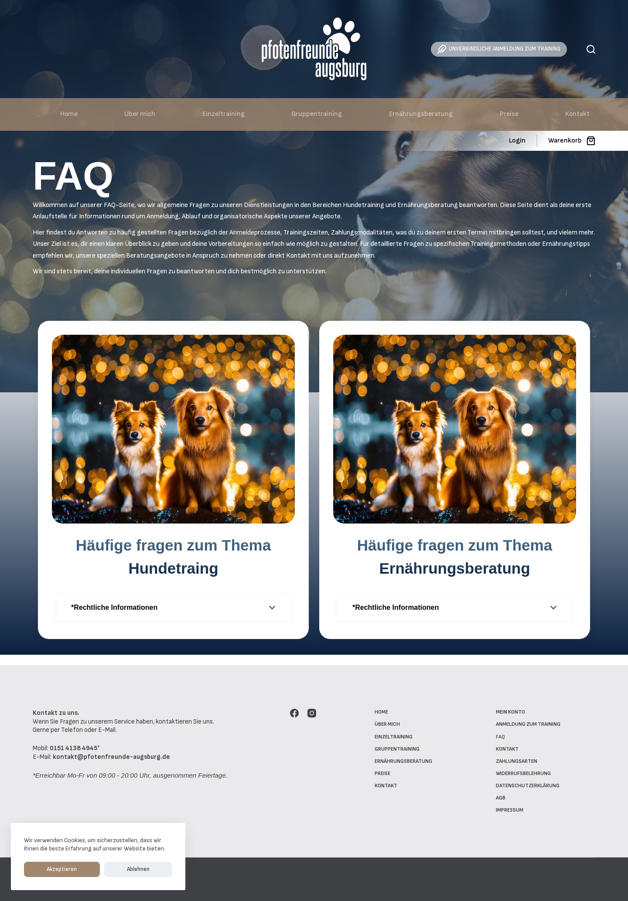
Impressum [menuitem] (509, 810)
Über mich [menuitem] (139, 114)
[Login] (517, 140)
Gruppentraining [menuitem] (316, 114)
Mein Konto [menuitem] (510, 712)
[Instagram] (311, 713)
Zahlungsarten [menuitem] (516, 761)
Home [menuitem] (69, 114)
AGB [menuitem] (500, 798)
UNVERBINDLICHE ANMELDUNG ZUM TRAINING (499, 49)
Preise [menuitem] (509, 114)
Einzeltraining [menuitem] (223, 114)
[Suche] (591, 49)
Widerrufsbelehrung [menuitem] (523, 773)
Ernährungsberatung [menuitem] (421, 114)
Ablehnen (96, 869)
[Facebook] (294, 713)
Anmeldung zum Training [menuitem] (528, 724)
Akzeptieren (48, 869)
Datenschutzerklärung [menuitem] (528, 785)
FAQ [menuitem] (500, 737)
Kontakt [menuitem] (577, 114)
